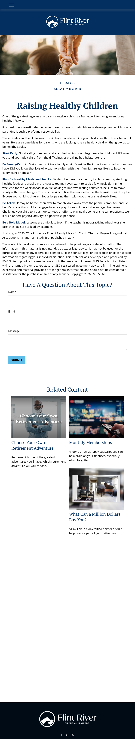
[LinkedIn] (67, 735)
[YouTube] (73, 735)
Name (12, 292)
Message (14, 331)
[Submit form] (16, 360)
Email (11, 311)
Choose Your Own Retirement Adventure (32, 445)
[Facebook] (62, 735)
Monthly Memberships (90, 442)
